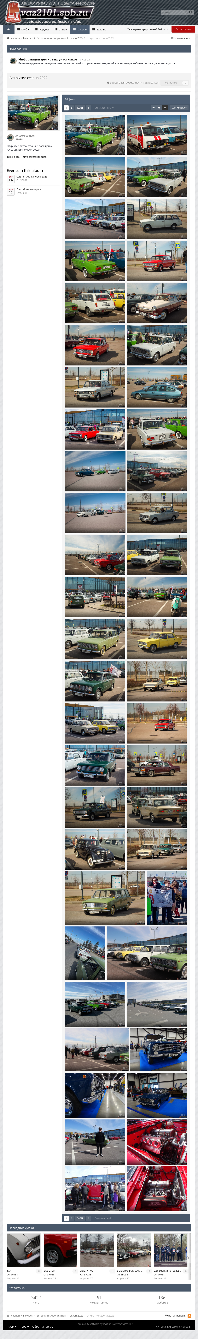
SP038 (14, 1274)
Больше (101, 29)
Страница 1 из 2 (104, 107)
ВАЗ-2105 (49, 1270)
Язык (12, 1326)
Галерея (81, 29)
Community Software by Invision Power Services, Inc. (104, 1324)
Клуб (25, 29)
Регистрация (183, 29)
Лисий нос (86, 1270)
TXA (9, 1270)
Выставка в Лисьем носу (132, 1270)
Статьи (62, 29)
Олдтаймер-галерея (28, 189)
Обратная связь (42, 1326)
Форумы (43, 29)
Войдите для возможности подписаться (134, 82)
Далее (80, 108)
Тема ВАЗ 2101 (168, 1326)
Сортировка (179, 107)
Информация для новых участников (48, 59)
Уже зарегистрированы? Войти (147, 29)
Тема (24, 1326)
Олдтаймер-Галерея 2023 (31, 176)
